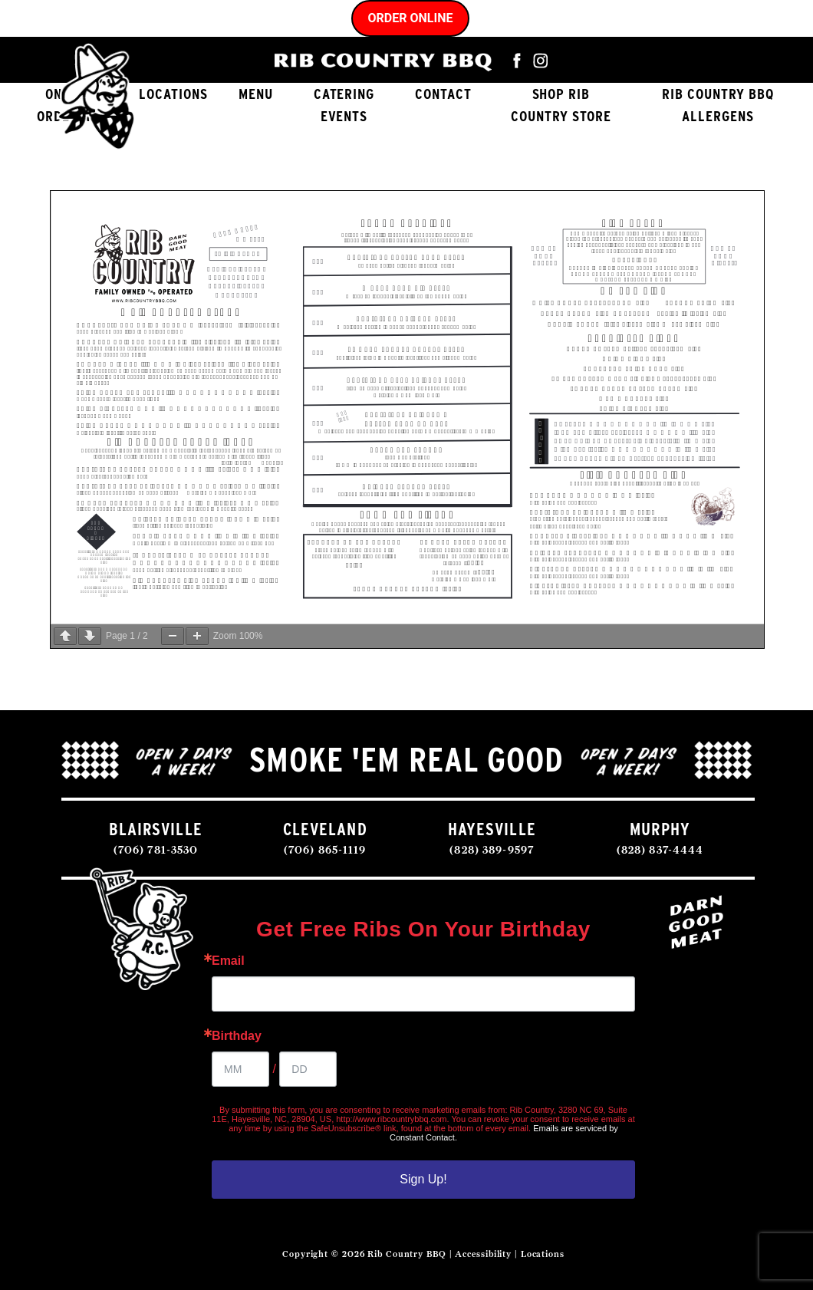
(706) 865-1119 (325, 849)
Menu (256, 94)
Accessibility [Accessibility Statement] (483, 1254)
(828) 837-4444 (660, 849)
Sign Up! (423, 1179)
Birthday (237, 1036)
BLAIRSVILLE (155, 828)
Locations (173, 94)
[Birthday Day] (308, 1069)
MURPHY (660, 828)
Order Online (410, 18)
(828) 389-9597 (491, 849)
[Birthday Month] (240, 1069)
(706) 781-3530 (156, 849)
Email (228, 961)
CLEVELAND (325, 828)
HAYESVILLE (492, 828)
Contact (443, 94)
